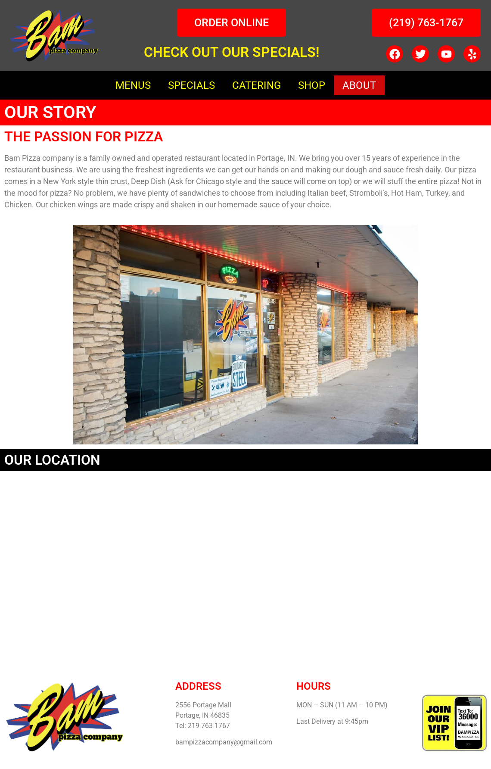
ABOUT (359, 85)
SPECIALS (191, 85)
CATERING (256, 85)
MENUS (133, 85)
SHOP (311, 85)
